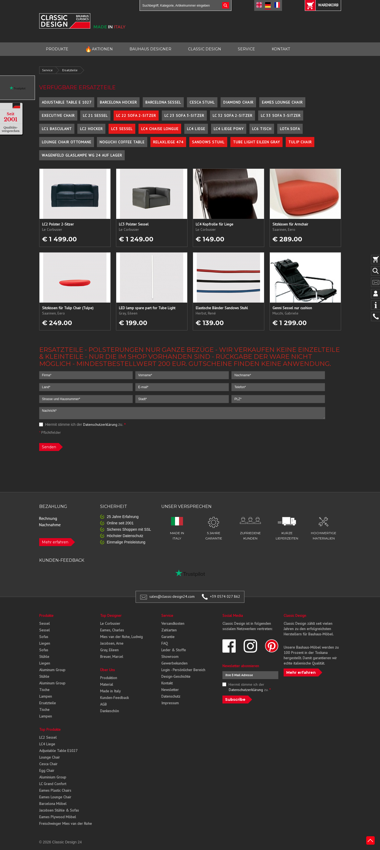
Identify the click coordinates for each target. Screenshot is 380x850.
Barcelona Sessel (163, 102)
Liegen (44, 643)
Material (106, 684)
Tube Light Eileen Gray (256, 142)
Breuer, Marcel (111, 656)
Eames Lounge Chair (282, 102)
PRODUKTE (57, 49)
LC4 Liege (196, 128)
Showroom (169, 656)
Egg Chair (46, 770)
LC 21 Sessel (95, 115)
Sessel (44, 623)
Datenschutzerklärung (100, 424)
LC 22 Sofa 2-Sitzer (136, 115)
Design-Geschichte (175, 676)
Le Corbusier (110, 623)
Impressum (170, 703)
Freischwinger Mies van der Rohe (65, 823)
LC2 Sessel (48, 737)
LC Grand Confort (52, 783)
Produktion (108, 677)
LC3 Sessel (122, 128)
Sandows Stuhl (208, 142)
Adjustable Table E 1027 (67, 102)
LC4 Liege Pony (229, 128)
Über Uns (107, 669)
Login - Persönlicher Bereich (183, 669)
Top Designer (111, 615)
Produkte (46, 615)
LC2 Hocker (91, 128)
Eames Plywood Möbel (57, 816)
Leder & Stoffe (173, 650)
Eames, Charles (112, 630)
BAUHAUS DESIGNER (150, 49)
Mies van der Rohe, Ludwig (121, 636)
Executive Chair (58, 115)
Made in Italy (110, 691)
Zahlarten (169, 630)
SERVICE (246, 49)
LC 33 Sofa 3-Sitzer (281, 115)
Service (47, 70)
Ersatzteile (70, 70)
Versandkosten (172, 623)
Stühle (44, 656)
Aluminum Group (52, 669)
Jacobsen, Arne (111, 643)
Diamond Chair (238, 102)
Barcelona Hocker (118, 102)
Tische (44, 689)
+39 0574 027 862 (225, 596)
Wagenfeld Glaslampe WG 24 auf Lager (82, 155)
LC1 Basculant (57, 128)
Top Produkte (50, 729)
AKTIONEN (99, 49)
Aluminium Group (52, 777)
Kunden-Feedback (114, 697)
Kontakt (167, 683)
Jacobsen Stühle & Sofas (59, 810)
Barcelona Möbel (52, 803)
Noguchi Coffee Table (122, 142)
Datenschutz (170, 696)
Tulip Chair (300, 142)
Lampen (45, 696)
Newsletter (170, 689)
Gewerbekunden (174, 663)
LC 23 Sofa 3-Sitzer (184, 115)
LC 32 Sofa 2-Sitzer (232, 115)
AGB (103, 704)
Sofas (43, 636)
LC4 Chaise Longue (159, 128)
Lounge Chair (49, 757)
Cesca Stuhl (202, 102)
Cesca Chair (48, 764)
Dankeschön (109, 711)
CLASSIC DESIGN (204, 49)
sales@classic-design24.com (172, 596)
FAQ (164, 643)
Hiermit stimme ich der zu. (82, 424)
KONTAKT (281, 49)
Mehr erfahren (55, 542)
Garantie (168, 636)
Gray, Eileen (109, 650)
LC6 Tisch (261, 128)
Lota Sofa (290, 128)
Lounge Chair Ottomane (66, 142)
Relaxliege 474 (168, 142)
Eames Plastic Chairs (55, 790)
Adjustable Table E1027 (58, 750)
